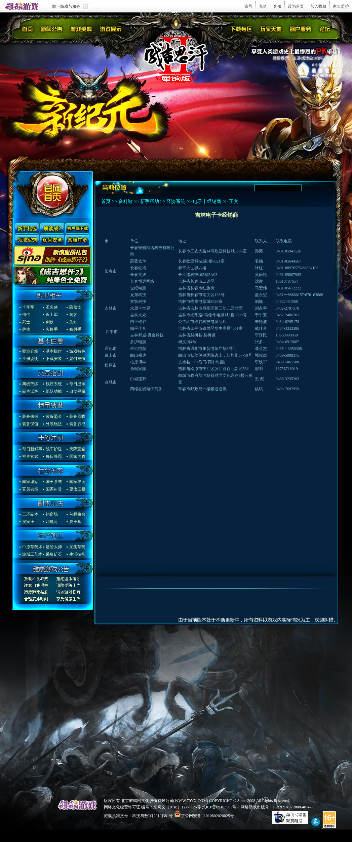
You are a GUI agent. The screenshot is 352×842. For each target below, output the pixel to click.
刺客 (73, 314)
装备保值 (30, 424)
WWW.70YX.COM (191, 800)
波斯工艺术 (32, 554)
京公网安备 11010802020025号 (207, 815)
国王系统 (54, 481)
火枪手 (52, 329)
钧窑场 (52, 514)
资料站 (125, 201)
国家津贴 (30, 481)
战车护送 (54, 449)
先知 (73, 322)
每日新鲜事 (32, 449)
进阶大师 (54, 547)
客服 (277, 6)
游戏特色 (77, 351)
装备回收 (77, 416)
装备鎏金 (54, 416)
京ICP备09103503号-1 (221, 807)
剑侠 (50, 322)
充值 (263, 6)
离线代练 (30, 384)
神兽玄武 (30, 456)
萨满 (26, 329)
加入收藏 (318, 6)
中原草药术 (32, 547)
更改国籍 (77, 489)
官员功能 (30, 489)
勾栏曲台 (77, 514)
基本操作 (54, 351)
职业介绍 (30, 351)
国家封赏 (54, 489)
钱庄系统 (54, 384)
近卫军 (52, 314)
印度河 (52, 521)
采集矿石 (54, 554)
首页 (106, 201)
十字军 (28, 307)
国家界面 (77, 481)
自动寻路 (77, 391)
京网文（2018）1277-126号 (177, 807)
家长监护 (341, 6)
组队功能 (54, 391)
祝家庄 (28, 521)
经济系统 (175, 201)
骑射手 (75, 329)
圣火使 (52, 307)
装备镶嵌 (30, 416)
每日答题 (54, 456)
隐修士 (75, 307)
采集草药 (77, 547)
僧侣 (26, 314)
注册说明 (30, 358)
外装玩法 (54, 424)
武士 (26, 322)
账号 (248, 6)
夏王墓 (75, 521)
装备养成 (77, 424)
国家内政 (77, 456)
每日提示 (77, 384)
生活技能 (77, 554)
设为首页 (296, 6)
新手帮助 (149, 201)
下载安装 (54, 358)
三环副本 (30, 514)
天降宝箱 (77, 449)
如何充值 (77, 358)
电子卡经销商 (207, 201)
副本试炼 (30, 391)
